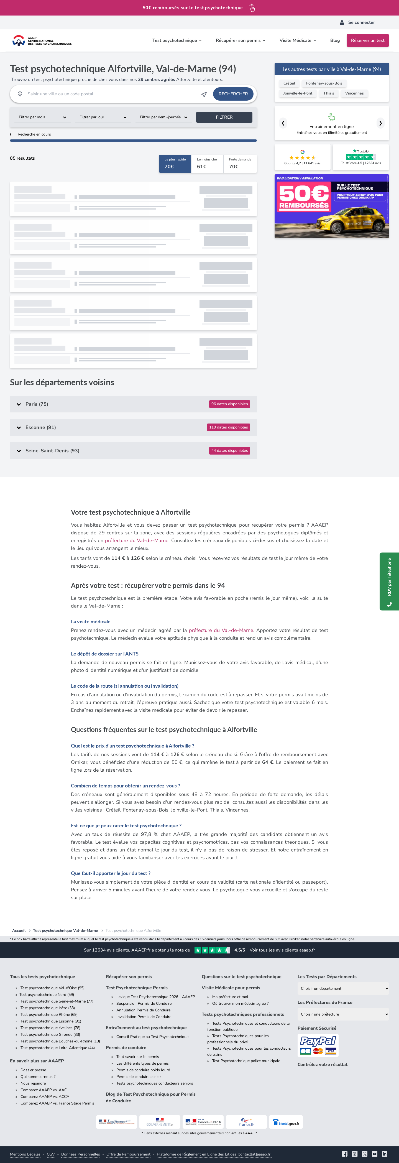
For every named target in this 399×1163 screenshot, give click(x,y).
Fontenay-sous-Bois (324, 83)
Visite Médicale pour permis (231, 988)
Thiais (328, 93)
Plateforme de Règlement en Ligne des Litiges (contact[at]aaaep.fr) (214, 1154)
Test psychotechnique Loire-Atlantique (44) (58, 1047)
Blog (335, 40)
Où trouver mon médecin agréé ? (240, 1003)
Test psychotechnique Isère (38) (48, 1008)
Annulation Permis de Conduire (143, 1010)
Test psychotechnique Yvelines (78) (50, 1028)
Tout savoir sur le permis (137, 1056)
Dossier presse (33, 1070)
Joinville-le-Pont (297, 93)
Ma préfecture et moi (230, 996)
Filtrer (224, 117)
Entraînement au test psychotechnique (146, 1028)
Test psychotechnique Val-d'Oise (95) (53, 988)
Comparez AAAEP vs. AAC (44, 1090)
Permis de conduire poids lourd (143, 1070)
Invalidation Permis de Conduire (143, 1016)
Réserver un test (368, 40)
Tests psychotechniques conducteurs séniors (154, 1083)
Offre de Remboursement (128, 1154)
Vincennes (354, 93)
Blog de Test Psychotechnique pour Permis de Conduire (151, 1097)
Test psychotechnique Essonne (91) (51, 1021)
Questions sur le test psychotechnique (242, 977)
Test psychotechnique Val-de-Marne (65, 930)
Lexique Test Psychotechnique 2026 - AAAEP (155, 996)
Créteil (289, 83)
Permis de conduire (126, 1048)
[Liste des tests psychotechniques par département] (343, 988)
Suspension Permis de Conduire (144, 1003)
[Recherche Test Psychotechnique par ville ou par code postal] (112, 94)
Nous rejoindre (33, 1083)
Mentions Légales (25, 1154)
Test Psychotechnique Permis (137, 988)
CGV (51, 1154)
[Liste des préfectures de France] (343, 1014)
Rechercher (233, 94)
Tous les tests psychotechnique (42, 977)
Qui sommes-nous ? (38, 1076)
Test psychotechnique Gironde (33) (50, 1034)
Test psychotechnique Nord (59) (46, 994)
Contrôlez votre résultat (322, 1065)
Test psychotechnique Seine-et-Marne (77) (57, 1001)
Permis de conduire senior (138, 1076)
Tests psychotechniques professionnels (243, 1014)
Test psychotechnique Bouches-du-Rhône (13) (60, 1041)
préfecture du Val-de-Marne (137, 540)
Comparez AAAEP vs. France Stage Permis (57, 1103)
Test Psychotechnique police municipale (246, 1060)
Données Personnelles (80, 1154)
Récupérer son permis (129, 977)
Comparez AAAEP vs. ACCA (45, 1096)
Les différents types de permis (142, 1063)
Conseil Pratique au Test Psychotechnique (152, 1036)
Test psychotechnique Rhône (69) (49, 1014)
